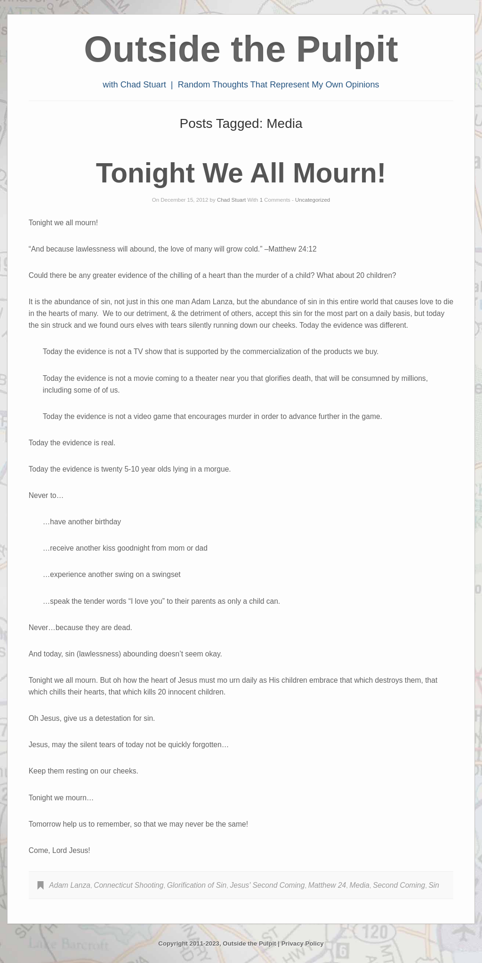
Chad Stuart (231, 200)
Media (360, 885)
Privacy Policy (302, 943)
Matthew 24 (327, 885)
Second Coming (399, 885)
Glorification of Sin (197, 885)
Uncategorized (312, 200)
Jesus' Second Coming (267, 885)
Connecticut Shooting (128, 885)
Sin (433, 885)
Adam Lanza (69, 885)
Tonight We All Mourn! (241, 173)
